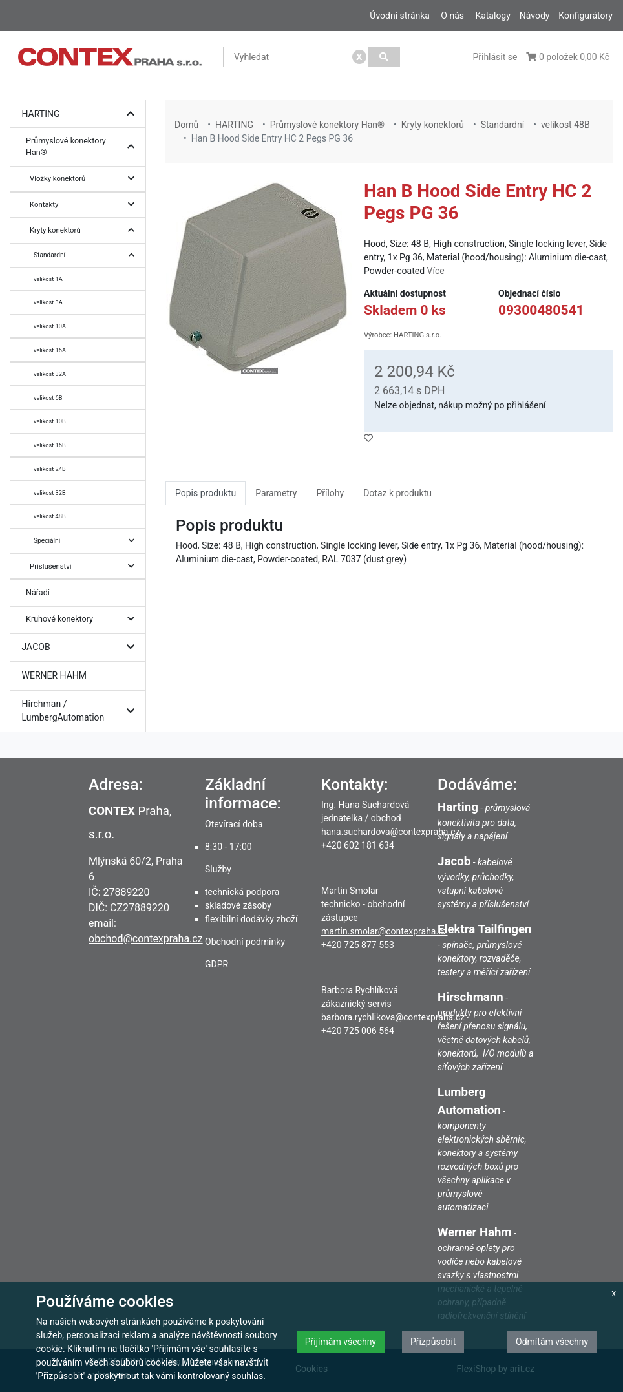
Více (436, 271)
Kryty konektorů (85, 230)
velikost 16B (50, 444)
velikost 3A (48, 302)
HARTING (81, 114)
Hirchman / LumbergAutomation (81, 711)
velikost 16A (50, 349)
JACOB (81, 647)
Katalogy (492, 15)
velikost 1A (48, 278)
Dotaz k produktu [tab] (397, 493)
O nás (452, 15)
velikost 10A (50, 326)
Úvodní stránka (400, 15)
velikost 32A (50, 373)
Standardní (87, 255)
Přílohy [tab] (330, 493)
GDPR (216, 964)
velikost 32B (50, 492)
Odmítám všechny (552, 1341)
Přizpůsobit (433, 1341)
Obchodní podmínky (245, 941)
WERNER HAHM (54, 675)
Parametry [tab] (276, 493)
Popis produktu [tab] (205, 493)
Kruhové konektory (83, 619)
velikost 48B (50, 516)
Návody (535, 15)
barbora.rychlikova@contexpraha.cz (393, 1017)
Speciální (87, 540)
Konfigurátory (585, 15)
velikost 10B (50, 421)
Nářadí (38, 592)
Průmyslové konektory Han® (83, 147)
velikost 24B (50, 468)
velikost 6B (48, 397)
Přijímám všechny (340, 1341)
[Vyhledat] (384, 57)
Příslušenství (85, 566)
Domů (186, 125)
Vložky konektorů (85, 179)
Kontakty (85, 204)
